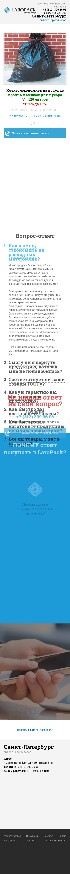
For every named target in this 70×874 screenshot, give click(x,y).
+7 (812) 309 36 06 (54, 9)
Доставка (48, 836)
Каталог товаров (12, 836)
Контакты (31, 840)
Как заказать (10, 840)
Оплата (62, 836)
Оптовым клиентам (56, 840)
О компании (32, 836)
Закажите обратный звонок (31, 133)
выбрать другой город (53, 20)
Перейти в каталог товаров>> (35, 729)
